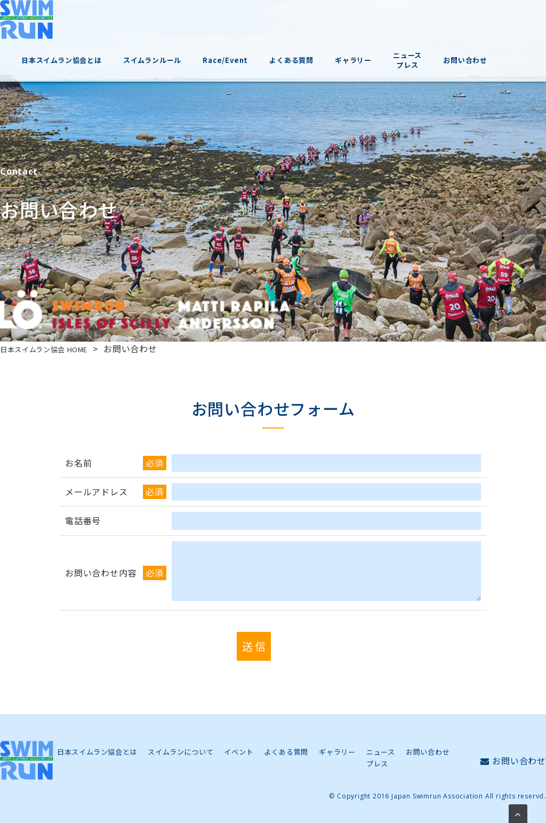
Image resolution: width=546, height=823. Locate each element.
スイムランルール (197, 26)
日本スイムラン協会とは (110, 26)
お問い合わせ (503, 26)
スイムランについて (180, 752)
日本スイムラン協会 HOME (54, 348)
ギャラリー (394, 26)
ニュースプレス (447, 26)
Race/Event (269, 26)
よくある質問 (334, 26)
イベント (238, 752)
